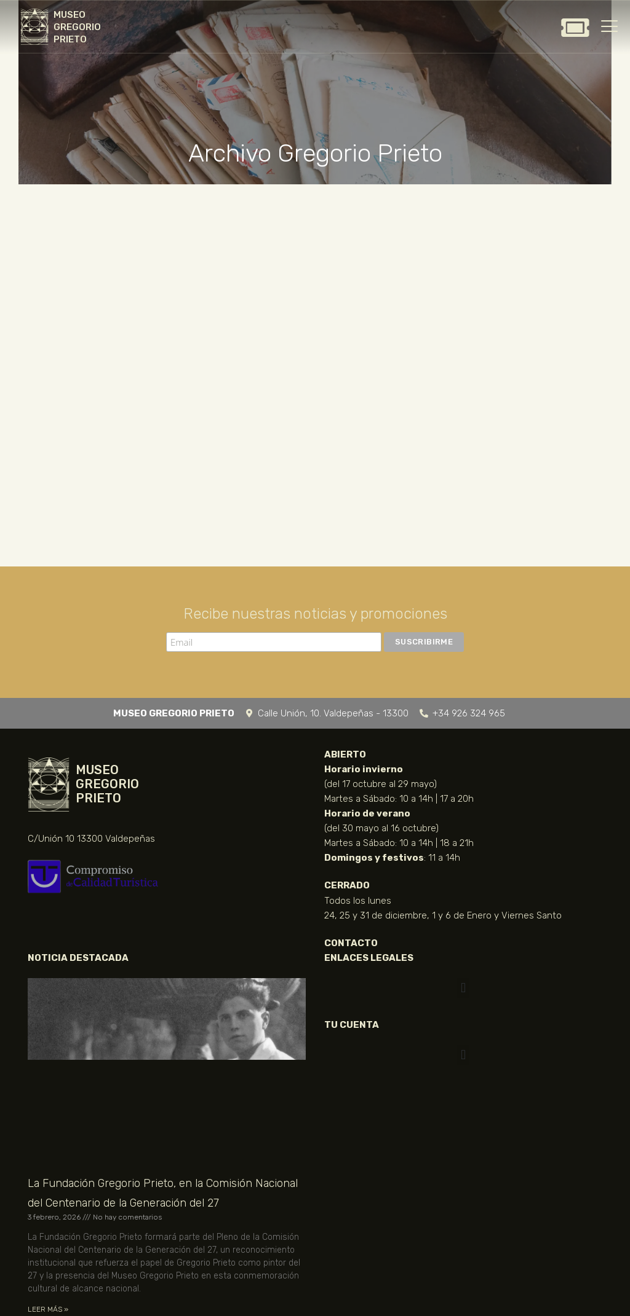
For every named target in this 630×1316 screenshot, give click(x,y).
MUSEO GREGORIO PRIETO (77, 27)
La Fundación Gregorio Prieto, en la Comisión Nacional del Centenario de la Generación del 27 (163, 1193)
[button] (463, 988)
